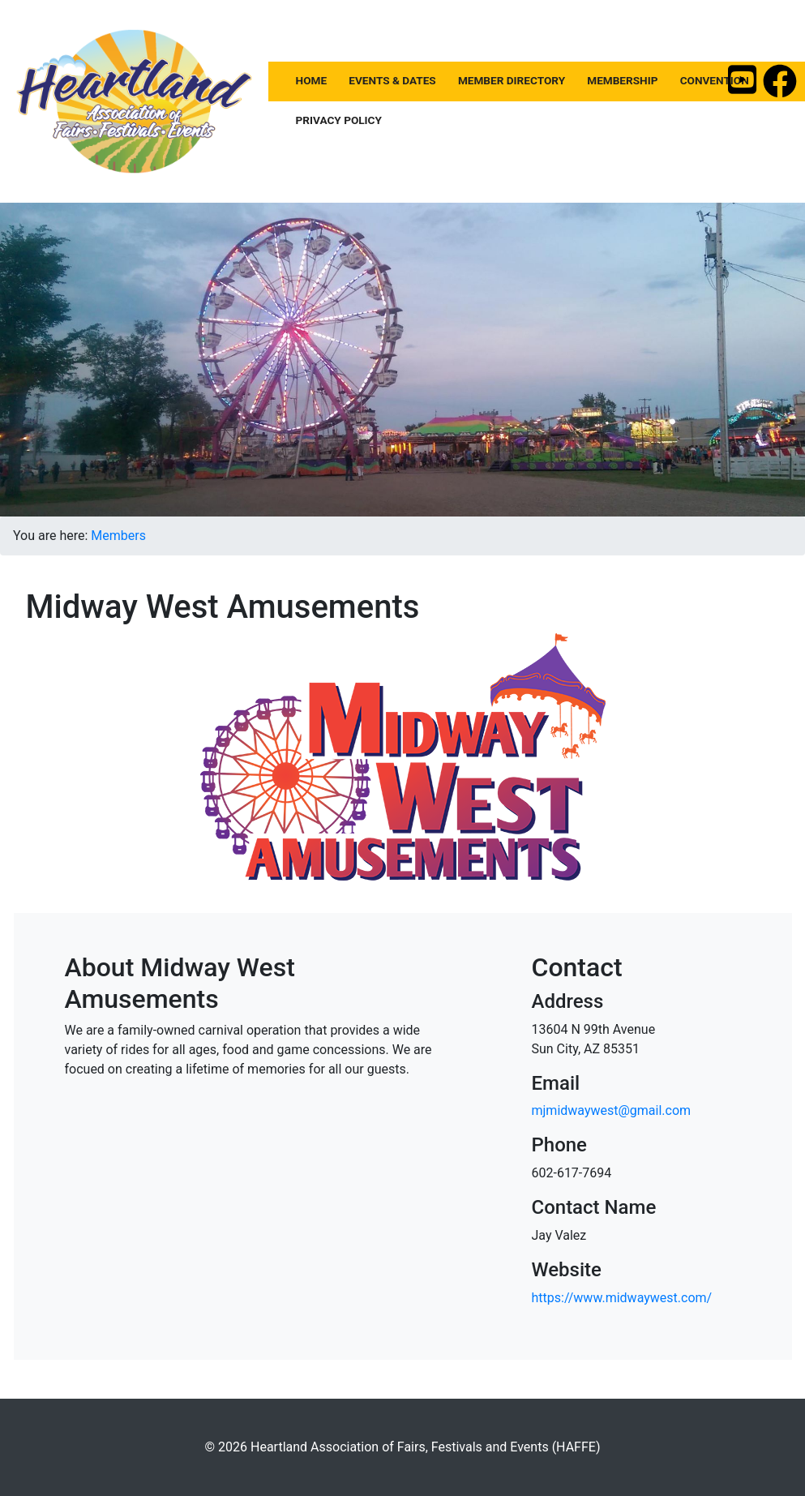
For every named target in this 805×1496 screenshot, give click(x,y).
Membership (622, 80)
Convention (714, 80)
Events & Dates (392, 80)
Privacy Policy (339, 120)
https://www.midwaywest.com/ (621, 1297)
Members (118, 535)
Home (312, 80)
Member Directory (511, 80)
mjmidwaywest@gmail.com (611, 1110)
